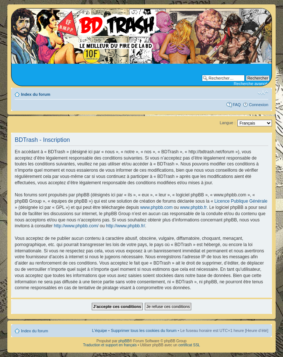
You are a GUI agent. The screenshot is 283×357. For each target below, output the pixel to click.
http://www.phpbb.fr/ (125, 225)
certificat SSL (189, 345)
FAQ (237, 104)
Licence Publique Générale (241, 201)
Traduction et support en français (110, 345)
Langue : (227, 122)
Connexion (258, 104)
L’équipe (99, 330)
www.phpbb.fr (193, 207)
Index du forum (35, 94)
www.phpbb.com (156, 207)
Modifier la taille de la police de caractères (263, 93)
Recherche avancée (252, 83)
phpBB (123, 341)
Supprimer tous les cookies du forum (144, 330)
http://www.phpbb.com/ (76, 225)
